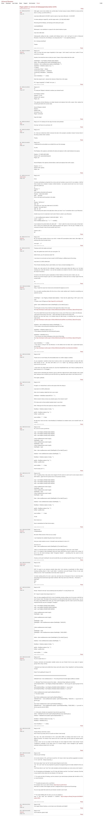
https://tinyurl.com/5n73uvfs (60, 784)
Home (2, 3)
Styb (21, 88)
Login (101, 3)
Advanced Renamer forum (25, 8)
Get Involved (32, 3)
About (20, 3)
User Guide (15, 3)
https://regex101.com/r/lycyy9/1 (55, 301)
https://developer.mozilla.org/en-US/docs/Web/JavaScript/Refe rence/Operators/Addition (57, 348)
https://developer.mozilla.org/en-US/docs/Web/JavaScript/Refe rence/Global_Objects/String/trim (58, 337)
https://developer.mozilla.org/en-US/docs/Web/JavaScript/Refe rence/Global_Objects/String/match (59, 309)
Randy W (22, 52)
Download (8, 3)
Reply (82, 8)
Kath (21, 12)
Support (25, 3)
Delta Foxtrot (23, 176)
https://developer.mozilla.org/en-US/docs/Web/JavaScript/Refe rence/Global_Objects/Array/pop (58, 319)
